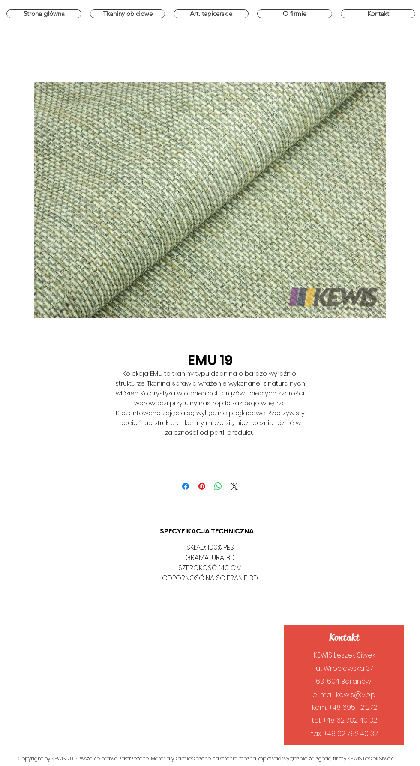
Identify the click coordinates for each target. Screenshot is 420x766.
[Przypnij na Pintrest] (202, 486)
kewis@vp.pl (356, 695)
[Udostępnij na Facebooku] (185, 486)
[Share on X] (234, 486)
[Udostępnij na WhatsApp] (218, 486)
